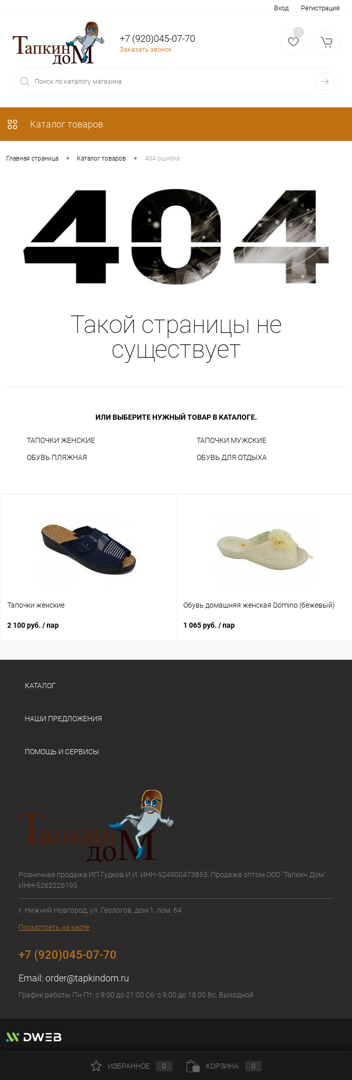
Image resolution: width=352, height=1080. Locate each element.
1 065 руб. (209, 625)
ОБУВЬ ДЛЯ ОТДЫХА (232, 457)
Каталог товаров (54, 124)
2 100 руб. (33, 625)
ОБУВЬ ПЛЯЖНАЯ (57, 457)
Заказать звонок (146, 49)
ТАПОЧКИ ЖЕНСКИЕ (61, 440)
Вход (281, 8)
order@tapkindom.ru (87, 978)
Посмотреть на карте (54, 927)
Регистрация (320, 8)
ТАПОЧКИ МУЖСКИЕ (231, 440)
